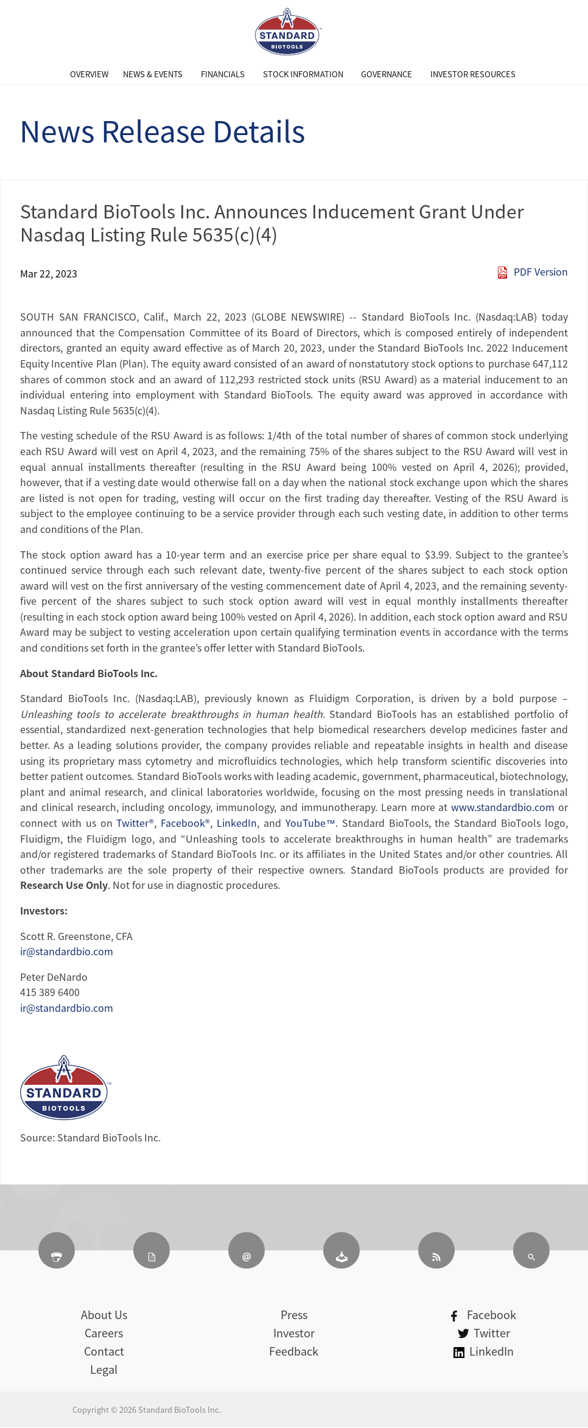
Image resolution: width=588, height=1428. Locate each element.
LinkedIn (237, 822)
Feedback (293, 1351)
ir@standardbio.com (66, 951)
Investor (294, 1333)
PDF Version (541, 271)
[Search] (531, 1250)
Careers (104, 1333)
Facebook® (185, 822)
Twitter (484, 1333)
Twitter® (135, 822)
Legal (103, 1369)
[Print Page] (56, 1250)
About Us (104, 1314)
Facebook (483, 1314)
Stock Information (303, 74)
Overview (89, 74)
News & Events (153, 74)
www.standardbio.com (503, 806)
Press (294, 1314)
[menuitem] (89, 74)
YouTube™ (310, 822)
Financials (223, 74)
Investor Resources (473, 74)
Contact (104, 1351)
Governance (386, 74)
